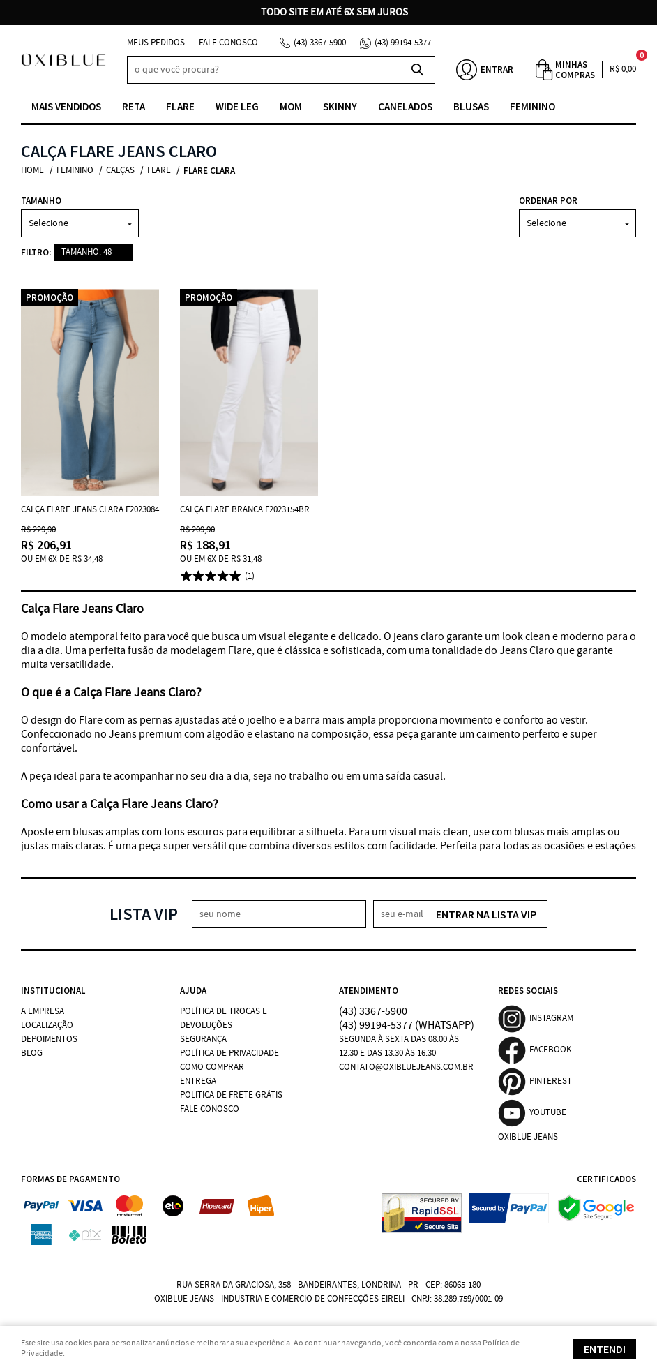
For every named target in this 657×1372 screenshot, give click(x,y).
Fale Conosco (228, 43)
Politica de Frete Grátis (231, 1095)
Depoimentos (49, 1039)
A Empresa (42, 1011)
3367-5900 (320, 43)
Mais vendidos (66, 106)
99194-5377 (403, 43)
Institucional (53, 991)
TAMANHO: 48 (86, 252)
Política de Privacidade (229, 1053)
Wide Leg (237, 106)
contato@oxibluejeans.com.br (406, 1067)
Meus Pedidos (156, 43)
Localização (47, 1025)
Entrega (198, 1081)
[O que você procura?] (417, 70)
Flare (180, 106)
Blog (32, 1053)
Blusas (471, 106)
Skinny (340, 106)
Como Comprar (212, 1067)
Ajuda (193, 991)
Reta (133, 106)
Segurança (203, 1039)
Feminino (532, 106)
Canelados (405, 106)
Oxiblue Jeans (528, 1137)
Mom (291, 106)
